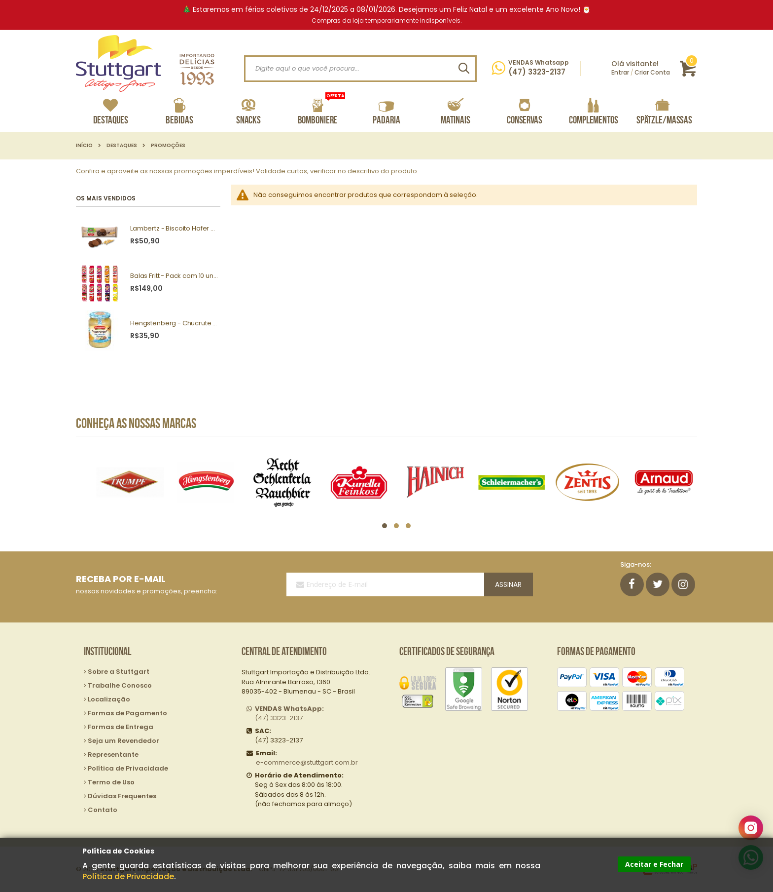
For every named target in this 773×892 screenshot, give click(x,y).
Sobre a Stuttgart (118, 671)
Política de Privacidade (128, 876)
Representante (113, 754)
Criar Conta (652, 72)
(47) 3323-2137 (289, 713)
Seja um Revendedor (123, 740)
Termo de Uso (111, 782)
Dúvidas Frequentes (122, 796)
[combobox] (360, 68)
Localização (109, 699)
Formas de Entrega (120, 727)
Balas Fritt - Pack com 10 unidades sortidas (174, 275)
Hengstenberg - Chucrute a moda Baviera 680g (174, 323)
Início (84, 145)
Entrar (620, 72)
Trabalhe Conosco (120, 685)
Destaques (121, 145)
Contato (102, 809)
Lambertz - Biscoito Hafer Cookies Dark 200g (174, 228)
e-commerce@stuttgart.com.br (307, 762)
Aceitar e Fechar (654, 864)
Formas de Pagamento (127, 713)
